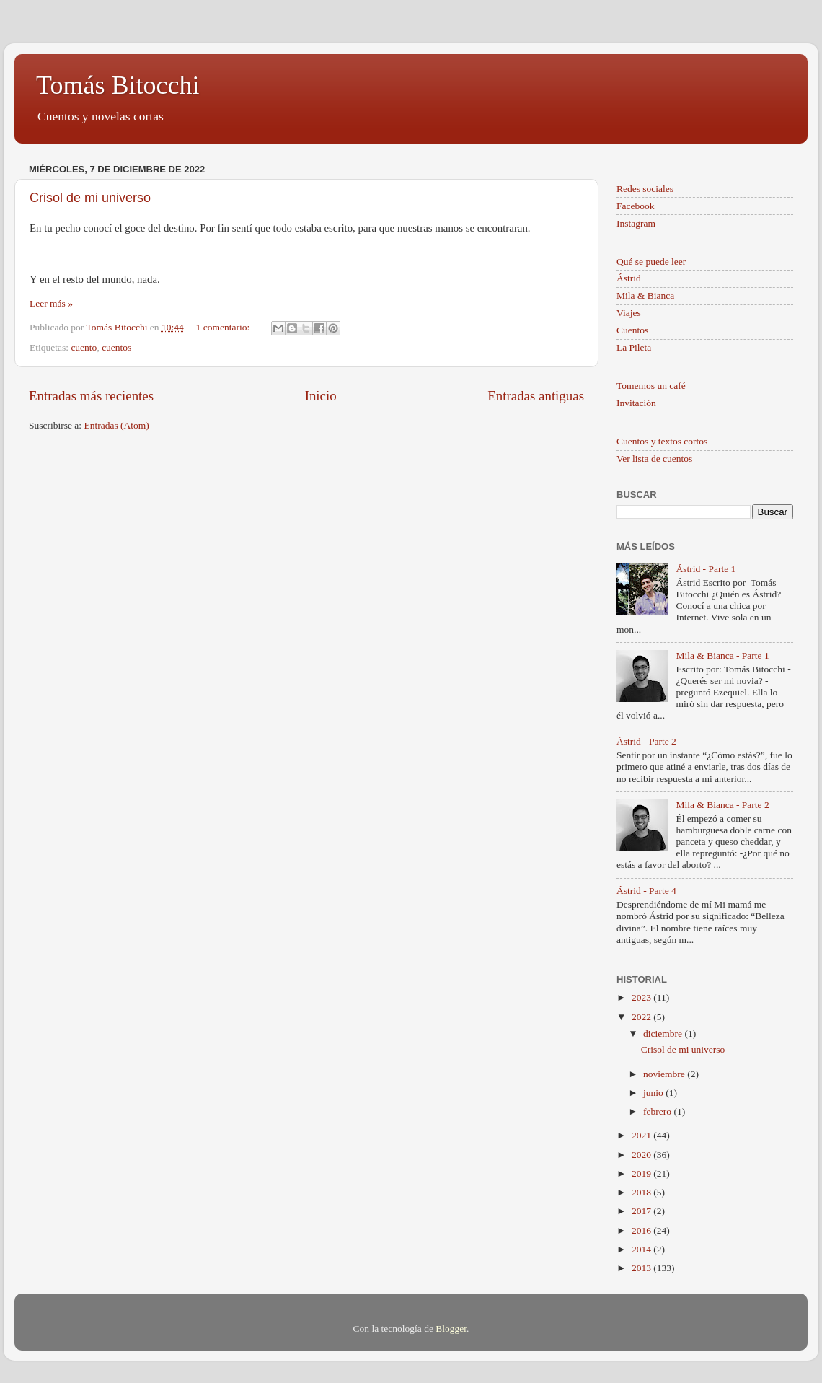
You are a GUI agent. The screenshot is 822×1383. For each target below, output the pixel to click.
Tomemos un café (651, 385)
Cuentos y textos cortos (661, 441)
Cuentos (632, 330)
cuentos (116, 347)
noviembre (665, 1073)
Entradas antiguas (535, 395)
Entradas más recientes (91, 395)
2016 (642, 1230)
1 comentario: (224, 327)
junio (654, 1092)
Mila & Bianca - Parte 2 (722, 804)
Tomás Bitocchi (117, 85)
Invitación (636, 403)
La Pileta (633, 347)
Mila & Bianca (645, 295)
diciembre (663, 1033)
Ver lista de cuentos (654, 458)
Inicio (321, 395)
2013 (642, 1268)
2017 (642, 1211)
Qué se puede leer (651, 261)
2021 (642, 1135)
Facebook (635, 206)
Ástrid (628, 278)
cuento (84, 347)
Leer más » (51, 303)
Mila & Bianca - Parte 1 (722, 655)
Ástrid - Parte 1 (705, 568)
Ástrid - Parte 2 (646, 741)
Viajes (628, 312)
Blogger (451, 1328)
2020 (642, 1154)
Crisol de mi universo (90, 197)
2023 (642, 997)
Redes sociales (644, 188)
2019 (642, 1173)
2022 (642, 1016)
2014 (642, 1249)
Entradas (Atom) (116, 425)
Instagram (635, 223)
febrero (658, 1111)
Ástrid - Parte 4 (646, 890)
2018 (642, 1192)
